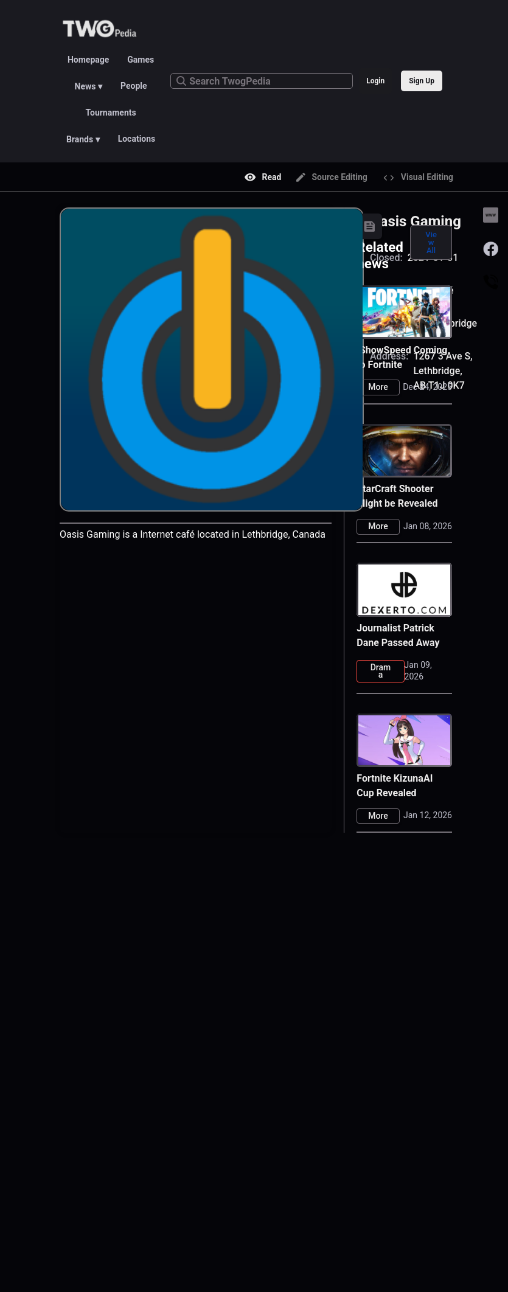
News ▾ (88, 86)
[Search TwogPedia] (261, 81)
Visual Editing (418, 178)
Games (140, 59)
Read (263, 177)
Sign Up (421, 81)
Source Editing (331, 177)
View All (431, 242)
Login (375, 81)
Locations (137, 139)
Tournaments (111, 112)
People (133, 86)
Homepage (88, 59)
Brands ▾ (83, 139)
